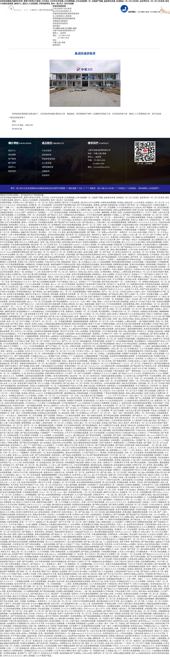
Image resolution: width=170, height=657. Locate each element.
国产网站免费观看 (136, 609)
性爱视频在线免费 (114, 579)
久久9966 (132, 232)
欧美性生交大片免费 (50, 653)
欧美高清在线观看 (151, 329)
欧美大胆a (55, 604)
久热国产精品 (65, 339)
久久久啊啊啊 (54, 398)
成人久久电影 (150, 638)
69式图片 (122, 205)
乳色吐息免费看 (120, 559)
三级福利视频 (150, 262)
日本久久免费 (79, 517)
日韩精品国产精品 (152, 648)
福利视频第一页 (34, 450)
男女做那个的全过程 (32, 388)
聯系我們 (56, 45)
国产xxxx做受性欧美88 (155, 490)
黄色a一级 (76, 262)
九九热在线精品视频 (12, 609)
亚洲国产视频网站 (86, 349)
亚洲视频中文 (39, 576)
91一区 (25, 480)
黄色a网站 (132, 472)
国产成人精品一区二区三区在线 (51, 255)
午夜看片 (4, 235)
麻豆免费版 (159, 465)
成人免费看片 (105, 269)
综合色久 (51, 515)
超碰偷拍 (89, 500)
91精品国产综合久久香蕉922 (135, 433)
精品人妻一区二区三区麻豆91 (24, 552)
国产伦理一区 (70, 207)
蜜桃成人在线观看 (161, 349)
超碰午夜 (112, 475)
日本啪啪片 (54, 339)
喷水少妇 (49, 287)
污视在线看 (138, 633)
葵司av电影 (107, 319)
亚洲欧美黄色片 (53, 631)
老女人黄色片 (124, 423)
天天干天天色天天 (120, 396)
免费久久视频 (98, 381)
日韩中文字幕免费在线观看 (84, 601)
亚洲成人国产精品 (109, 423)
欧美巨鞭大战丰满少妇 (72, 242)
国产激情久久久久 (111, 611)
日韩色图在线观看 (88, 621)
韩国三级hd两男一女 (100, 336)
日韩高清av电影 (151, 351)
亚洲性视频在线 (115, 255)
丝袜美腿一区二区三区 (152, 215)
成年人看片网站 (10, 309)
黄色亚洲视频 (106, 264)
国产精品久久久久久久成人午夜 (123, 576)
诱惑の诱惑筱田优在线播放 (88, 264)
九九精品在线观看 (73, 415)
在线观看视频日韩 (135, 351)
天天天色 (12, 524)
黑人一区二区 (66, 292)
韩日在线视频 (150, 391)
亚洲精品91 (95, 363)
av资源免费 (12, 262)
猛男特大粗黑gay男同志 (134, 574)
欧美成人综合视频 (104, 371)
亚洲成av (164, 594)
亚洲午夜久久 (91, 460)
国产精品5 (120, 445)
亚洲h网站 (60, 299)
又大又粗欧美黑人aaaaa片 (70, 245)
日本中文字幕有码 (136, 564)
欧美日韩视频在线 (49, 549)
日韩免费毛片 (78, 339)
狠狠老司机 (54, 259)
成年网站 (134, 621)
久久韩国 (60, 445)
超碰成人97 (41, 522)
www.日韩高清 (84, 403)
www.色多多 (32, 220)
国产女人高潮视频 (143, 398)
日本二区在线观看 (18, 539)
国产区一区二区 (89, 225)
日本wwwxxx (89, 609)
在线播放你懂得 (89, 559)
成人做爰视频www (114, 450)
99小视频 (136, 237)
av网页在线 (126, 272)
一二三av (24, 346)
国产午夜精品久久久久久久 (98, 237)
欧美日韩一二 (18, 371)
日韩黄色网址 (125, 237)
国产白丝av (158, 492)
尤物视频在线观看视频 (54, 438)
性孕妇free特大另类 (142, 269)
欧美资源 (140, 359)
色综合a (8, 529)
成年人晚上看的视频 (127, 331)
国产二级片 (163, 512)
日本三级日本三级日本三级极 (32, 344)
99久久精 (116, 391)
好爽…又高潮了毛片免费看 (126, 628)
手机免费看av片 (41, 309)
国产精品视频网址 (61, 302)
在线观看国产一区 (78, 237)
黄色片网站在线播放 (92, 220)
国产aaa (52, 359)
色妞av (65, 361)
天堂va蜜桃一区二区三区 (135, 227)
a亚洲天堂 (32, 222)
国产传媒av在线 (107, 594)
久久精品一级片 (47, 227)
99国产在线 (144, 289)
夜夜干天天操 (94, 324)
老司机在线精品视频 (56, 235)
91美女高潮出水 (65, 475)
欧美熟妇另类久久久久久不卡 (149, 425)
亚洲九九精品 (38, 324)
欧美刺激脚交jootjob (69, 336)
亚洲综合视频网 (163, 302)
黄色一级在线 (25, 324)
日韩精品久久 (44, 220)
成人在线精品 (46, 443)
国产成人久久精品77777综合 (68, 544)
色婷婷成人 (57, 455)
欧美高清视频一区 (31, 463)
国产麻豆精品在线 (60, 557)
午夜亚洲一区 (55, 329)
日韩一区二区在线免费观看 (116, 381)
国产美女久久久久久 (74, 606)
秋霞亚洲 (4, 230)
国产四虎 (117, 435)
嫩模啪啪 (106, 212)
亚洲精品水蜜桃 (94, 230)
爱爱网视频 (26, 423)
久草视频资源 (85, 336)
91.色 (23, 373)
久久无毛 (135, 289)
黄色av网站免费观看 (64, 240)
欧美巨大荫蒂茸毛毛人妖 (143, 401)
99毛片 (143, 294)
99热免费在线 (145, 225)
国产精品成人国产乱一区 (59, 279)
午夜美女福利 (42, 279)
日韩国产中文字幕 (83, 534)
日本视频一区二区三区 (149, 594)
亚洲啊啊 (20, 376)
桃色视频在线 (79, 247)
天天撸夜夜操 (91, 339)
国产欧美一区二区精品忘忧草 (139, 205)
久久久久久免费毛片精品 (99, 420)
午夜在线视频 (9, 401)
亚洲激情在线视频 (74, 579)
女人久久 (29, 529)
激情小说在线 (89, 386)
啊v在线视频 (148, 309)
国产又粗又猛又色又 (89, 259)
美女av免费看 (109, 274)
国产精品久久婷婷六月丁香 (156, 274)
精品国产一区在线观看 (39, 480)
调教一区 (98, 252)
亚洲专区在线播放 (67, 269)
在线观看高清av (76, 212)
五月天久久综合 (50, 267)
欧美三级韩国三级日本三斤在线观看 (64, 203)
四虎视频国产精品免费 (74, 463)
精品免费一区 (143, 307)
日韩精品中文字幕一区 (123, 500)
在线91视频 (142, 232)
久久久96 (142, 448)
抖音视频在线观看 (46, 222)
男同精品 (50, 532)
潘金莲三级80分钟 (128, 425)
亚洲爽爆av (32, 601)
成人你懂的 (25, 287)
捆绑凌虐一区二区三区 (102, 638)
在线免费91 (116, 440)
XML (81, 188)
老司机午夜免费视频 (15, 294)
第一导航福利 (118, 485)
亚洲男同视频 (6, 203)
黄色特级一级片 (45, 334)
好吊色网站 (76, 524)
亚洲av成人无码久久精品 (88, 272)
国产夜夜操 (38, 292)
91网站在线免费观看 (121, 626)
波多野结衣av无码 (121, 621)
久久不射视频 (43, 552)
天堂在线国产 (158, 403)
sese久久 (72, 302)
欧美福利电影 (23, 386)
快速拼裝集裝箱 (48, 159)
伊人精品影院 (64, 413)
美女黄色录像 (32, 559)
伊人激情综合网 (108, 366)
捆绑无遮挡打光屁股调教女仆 (17, 311)
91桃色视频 (39, 440)
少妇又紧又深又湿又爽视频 (91, 396)
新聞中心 (12, 167)
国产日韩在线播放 (85, 205)
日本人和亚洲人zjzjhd (14, 557)
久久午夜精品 (31, 396)
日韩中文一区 (154, 232)
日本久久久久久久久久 (34, 351)
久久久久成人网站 (138, 242)
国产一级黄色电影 (133, 371)
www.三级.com (139, 297)
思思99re (14, 448)
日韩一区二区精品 (97, 354)
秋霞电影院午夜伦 (105, 621)
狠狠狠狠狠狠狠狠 (81, 321)
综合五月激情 (6, 596)
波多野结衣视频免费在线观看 (46, 331)
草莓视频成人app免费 (85, 623)
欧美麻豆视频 (153, 294)
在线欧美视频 (21, 257)
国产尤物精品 (51, 289)
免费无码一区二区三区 (99, 321)
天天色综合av (31, 403)
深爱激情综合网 (137, 284)
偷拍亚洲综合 (38, 368)
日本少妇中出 (29, 477)
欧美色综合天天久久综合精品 (21, 547)
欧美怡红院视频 (61, 212)
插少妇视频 (125, 611)
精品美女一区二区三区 (79, 376)
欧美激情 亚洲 (150, 569)
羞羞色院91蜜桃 (58, 307)
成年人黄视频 (89, 522)
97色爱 (134, 408)
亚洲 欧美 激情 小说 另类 (79, 363)
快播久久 (21, 524)
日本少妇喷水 (130, 490)
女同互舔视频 (159, 354)
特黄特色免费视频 (109, 203)
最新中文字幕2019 (44, 207)
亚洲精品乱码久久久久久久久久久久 (113, 316)
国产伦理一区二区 (15, 314)
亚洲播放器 (56, 225)
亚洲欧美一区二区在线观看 (40, 205)
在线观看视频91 (17, 284)
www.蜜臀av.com (116, 537)
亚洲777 (61, 614)
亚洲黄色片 (58, 207)
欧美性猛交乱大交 (24, 515)
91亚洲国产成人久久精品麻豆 (101, 571)
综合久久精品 (42, 490)
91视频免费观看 (59, 297)
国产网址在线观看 (138, 463)
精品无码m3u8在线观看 (62, 443)
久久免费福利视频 (31, 591)
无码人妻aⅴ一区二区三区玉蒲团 (142, 396)
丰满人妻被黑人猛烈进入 (122, 269)
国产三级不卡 (71, 438)
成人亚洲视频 (81, 567)
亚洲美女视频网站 (90, 242)
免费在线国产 (144, 279)
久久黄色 (62, 232)
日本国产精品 (158, 324)
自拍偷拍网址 (102, 641)
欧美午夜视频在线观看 (12, 492)
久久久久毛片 (99, 564)
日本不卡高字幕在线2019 (106, 539)
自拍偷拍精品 (96, 515)
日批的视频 (71, 255)
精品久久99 (120, 344)
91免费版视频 (86, 564)
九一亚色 (54, 269)
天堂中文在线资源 (24, 569)
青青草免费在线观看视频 (100, 227)
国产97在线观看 (84, 373)
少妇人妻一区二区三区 (139, 235)
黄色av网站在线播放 (134, 393)
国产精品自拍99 (113, 408)
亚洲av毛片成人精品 (56, 319)
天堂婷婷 (149, 574)
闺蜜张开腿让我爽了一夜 (47, 502)
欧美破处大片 (9, 465)
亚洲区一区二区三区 (46, 396)
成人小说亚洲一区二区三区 (104, 599)
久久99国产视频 (67, 458)
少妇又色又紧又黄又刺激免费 (25, 259)
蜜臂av (24, 222)
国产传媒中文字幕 (23, 401)
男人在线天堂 (33, 567)
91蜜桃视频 (162, 638)
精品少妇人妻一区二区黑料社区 (121, 596)
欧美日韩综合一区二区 (24, 497)
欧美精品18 (78, 220)
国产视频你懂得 (120, 361)
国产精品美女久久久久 (40, 594)
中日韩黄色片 (13, 378)
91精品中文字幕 (26, 398)
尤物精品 (149, 406)
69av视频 (36, 423)
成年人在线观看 (74, 309)
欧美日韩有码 (17, 279)
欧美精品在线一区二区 (20, 428)
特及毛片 (56, 497)
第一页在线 (122, 554)
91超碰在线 (79, 356)
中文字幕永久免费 (22, 341)
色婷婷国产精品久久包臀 (25, 458)
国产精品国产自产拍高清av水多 (68, 222)
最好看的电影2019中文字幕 (32, 438)
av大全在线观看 (7, 549)
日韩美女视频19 (160, 205)
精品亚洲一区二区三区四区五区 (44, 245)
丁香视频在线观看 (22, 581)
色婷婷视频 (64, 653)
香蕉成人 (117, 272)
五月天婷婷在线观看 (72, 425)
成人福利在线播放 (51, 292)
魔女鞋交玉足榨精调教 (100, 359)
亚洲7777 (130, 336)
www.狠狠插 (18, 351)
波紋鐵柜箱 (46, 155)
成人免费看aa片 (24, 269)
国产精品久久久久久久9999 (129, 373)
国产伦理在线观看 (43, 455)
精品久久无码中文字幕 (114, 497)
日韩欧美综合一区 (157, 220)
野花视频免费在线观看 (109, 438)
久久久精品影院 (14, 440)
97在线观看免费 (7, 227)
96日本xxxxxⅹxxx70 (43, 497)
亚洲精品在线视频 (8, 515)
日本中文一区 (42, 614)
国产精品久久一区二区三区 (36, 203)
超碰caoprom (125, 438)
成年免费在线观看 (148, 549)
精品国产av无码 (154, 470)
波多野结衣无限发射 (72, 344)
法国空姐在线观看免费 (34, 376)
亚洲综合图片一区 (38, 453)
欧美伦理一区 (124, 284)
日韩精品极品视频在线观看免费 (71, 289)
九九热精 (128, 401)
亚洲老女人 (116, 403)
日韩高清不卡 (31, 255)
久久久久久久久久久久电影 (59, 274)
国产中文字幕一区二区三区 (70, 522)
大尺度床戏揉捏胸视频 (132, 245)
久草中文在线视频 (113, 242)
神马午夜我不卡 (138, 487)
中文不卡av (56, 341)
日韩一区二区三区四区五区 (36, 359)
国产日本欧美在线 (18, 616)
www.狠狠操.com (81, 240)
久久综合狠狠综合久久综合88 (129, 207)
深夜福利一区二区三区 (22, 641)
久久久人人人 (156, 440)
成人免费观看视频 (20, 527)
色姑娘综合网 (76, 391)
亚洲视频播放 (31, 495)
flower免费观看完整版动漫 (18, 252)
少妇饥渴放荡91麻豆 (112, 383)
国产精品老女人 (89, 222)
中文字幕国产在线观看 (29, 435)
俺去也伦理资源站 (130, 383)
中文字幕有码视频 (42, 562)
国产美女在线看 (7, 601)
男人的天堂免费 (145, 354)
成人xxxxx (117, 235)
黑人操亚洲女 (42, 465)
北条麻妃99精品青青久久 (133, 212)
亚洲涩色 (108, 544)
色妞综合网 (127, 403)
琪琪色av (60, 415)
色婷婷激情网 (98, 604)
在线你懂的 (26, 646)
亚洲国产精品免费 (146, 606)
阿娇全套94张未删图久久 (135, 497)
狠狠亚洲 (123, 314)
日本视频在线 (17, 586)
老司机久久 (112, 284)
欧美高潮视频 (106, 646)
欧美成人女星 (28, 455)
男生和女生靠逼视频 (35, 373)
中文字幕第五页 (142, 386)
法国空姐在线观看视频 (75, 487)
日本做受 (31, 616)
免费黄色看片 (119, 443)
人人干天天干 (99, 480)
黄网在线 (59, 467)
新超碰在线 (113, 205)
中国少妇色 (141, 430)
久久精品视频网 (114, 225)
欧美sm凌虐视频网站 (65, 440)
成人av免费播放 (38, 361)
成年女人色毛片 (71, 507)
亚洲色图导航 (92, 289)
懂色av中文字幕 (71, 445)
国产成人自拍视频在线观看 (44, 282)
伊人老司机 (28, 331)
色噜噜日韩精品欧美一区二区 (154, 282)
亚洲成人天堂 (69, 277)
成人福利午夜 (67, 497)
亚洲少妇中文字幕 (78, 250)
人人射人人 (132, 448)
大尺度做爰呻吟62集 (95, 247)
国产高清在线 (58, 463)
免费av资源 (139, 618)
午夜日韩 (12, 621)
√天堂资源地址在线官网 (152, 259)
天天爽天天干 (107, 334)
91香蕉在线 (70, 299)
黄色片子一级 (118, 227)
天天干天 (87, 398)
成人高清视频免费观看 (117, 222)
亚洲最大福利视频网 (91, 467)
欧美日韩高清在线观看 (14, 403)
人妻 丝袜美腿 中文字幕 (33, 314)
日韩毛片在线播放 (36, 262)
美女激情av (14, 230)
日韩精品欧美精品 (66, 549)
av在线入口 (163, 500)
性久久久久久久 (7, 581)
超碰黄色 (143, 344)
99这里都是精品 (147, 623)
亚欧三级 (59, 277)
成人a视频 (96, 257)
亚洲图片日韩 (54, 356)
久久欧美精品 (9, 475)
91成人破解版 (92, 326)
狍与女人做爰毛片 (51, 406)
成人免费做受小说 (159, 240)
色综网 (94, 440)
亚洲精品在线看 (43, 264)
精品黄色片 (81, 284)
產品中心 (12, 151)
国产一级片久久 (23, 606)
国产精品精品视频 (111, 415)
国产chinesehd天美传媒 (54, 378)
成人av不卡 (100, 609)
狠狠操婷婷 (66, 262)
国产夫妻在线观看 (22, 356)
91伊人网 (64, 406)
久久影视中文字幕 (20, 510)
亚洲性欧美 (101, 386)
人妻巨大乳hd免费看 (41, 269)
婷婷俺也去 (72, 297)
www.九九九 (115, 307)
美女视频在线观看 (152, 210)
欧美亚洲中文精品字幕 (96, 284)
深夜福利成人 (29, 279)
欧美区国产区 (83, 631)
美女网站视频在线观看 (26, 207)
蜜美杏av (69, 428)
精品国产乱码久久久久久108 (47, 589)
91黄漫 (120, 477)
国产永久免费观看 (90, 391)
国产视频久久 (48, 500)
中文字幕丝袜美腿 (110, 331)
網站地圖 (72, 188)
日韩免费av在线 (38, 287)
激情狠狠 (82, 485)
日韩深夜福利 (68, 495)
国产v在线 (153, 596)
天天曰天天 (164, 279)
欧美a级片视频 (33, 539)
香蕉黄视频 (150, 264)
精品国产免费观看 (22, 217)
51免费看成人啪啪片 (115, 267)
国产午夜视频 (106, 547)
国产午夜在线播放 (158, 529)
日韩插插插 (18, 250)
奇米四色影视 (20, 487)
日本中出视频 (123, 475)
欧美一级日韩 (121, 549)
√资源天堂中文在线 (90, 344)
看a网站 (103, 453)
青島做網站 (143, 188)
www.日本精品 (19, 237)
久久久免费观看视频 (36, 584)
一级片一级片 (117, 413)
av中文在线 (135, 646)
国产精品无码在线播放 (37, 235)
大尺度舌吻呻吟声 (69, 403)
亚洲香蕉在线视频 (146, 408)
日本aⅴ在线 (87, 653)
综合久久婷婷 (91, 378)
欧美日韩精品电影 (84, 334)
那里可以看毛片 (12, 366)
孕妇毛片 (87, 287)
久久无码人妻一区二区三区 (60, 601)
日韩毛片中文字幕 (20, 472)
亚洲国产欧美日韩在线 (34, 554)
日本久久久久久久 (34, 505)
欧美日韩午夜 (20, 584)
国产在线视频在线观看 (152, 247)
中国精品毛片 (148, 363)
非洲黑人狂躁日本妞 (138, 475)
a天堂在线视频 (51, 646)
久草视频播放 (60, 227)
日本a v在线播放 (117, 321)
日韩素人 (152, 230)
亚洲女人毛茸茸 (63, 359)
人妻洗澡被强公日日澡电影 (52, 366)
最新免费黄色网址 (135, 329)
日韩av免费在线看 (103, 522)
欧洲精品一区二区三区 (148, 628)
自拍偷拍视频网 (123, 366)
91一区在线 (116, 326)
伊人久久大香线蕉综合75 (145, 336)
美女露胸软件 (87, 267)
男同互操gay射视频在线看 (11, 240)
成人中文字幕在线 (99, 475)
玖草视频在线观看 (81, 433)
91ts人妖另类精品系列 (114, 401)
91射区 (37, 411)
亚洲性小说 (15, 247)
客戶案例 (12, 159)
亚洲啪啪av (15, 232)
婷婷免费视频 (163, 366)
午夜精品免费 (41, 547)
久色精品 (165, 418)
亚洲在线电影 (95, 331)
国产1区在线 (71, 408)
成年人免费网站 (16, 329)
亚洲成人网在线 (68, 304)
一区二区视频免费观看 (62, 321)
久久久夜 (73, 349)
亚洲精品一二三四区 (142, 346)
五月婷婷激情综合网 (144, 356)
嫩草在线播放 (60, 519)
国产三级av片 (90, 299)
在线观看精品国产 (69, 230)
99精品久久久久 (148, 646)
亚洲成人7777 (138, 274)
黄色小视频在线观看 (66, 646)
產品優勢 (12, 155)
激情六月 (159, 631)
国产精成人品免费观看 (72, 455)
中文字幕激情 (118, 279)
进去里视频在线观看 (46, 240)
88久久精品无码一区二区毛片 (101, 448)
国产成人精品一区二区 (40, 252)
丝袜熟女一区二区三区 (155, 203)
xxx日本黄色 (139, 203)
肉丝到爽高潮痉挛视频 (121, 262)
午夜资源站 (70, 334)
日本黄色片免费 (109, 297)
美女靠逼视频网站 (8, 606)
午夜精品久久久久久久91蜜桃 (35, 329)
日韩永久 (25, 564)
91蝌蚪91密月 (104, 326)
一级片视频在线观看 (146, 321)
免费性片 (117, 470)
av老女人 (54, 567)
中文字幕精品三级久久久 (67, 282)
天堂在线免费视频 (82, 465)
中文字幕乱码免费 (95, 215)
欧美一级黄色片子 (53, 420)
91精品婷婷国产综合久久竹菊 (70, 386)
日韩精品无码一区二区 (121, 311)
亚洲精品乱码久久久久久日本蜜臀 (131, 581)
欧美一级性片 (48, 277)
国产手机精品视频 (16, 500)
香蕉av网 (118, 418)
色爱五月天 (42, 448)
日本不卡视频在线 (159, 502)
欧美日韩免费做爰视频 (72, 225)
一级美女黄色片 (76, 217)
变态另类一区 (124, 495)
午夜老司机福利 (8, 257)
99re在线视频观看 (148, 237)
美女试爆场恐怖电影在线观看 (85, 443)
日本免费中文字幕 (64, 515)
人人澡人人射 (93, 250)
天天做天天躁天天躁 (147, 302)
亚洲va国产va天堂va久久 (80, 411)
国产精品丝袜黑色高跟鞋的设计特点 (91, 255)
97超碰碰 (156, 517)
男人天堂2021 (17, 331)
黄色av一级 (19, 272)
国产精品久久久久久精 (152, 316)
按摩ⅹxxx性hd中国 (109, 232)
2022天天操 (82, 297)
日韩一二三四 (129, 450)
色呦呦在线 (144, 334)
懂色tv (100, 302)
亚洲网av (49, 376)
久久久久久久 (94, 366)
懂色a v (126, 235)
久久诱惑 (31, 297)
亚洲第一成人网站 (8, 420)
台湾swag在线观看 (53, 210)
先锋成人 (158, 309)
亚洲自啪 (115, 237)
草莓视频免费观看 (33, 500)
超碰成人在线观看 (16, 359)
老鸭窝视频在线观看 (137, 567)
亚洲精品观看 (123, 482)
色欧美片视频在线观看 (16, 297)
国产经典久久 (135, 316)
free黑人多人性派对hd (44, 519)
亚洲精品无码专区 (16, 396)
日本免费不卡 (75, 626)
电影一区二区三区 (112, 247)
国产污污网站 (156, 235)
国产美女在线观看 (37, 420)
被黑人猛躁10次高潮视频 (23, 534)
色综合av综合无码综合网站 (81, 480)
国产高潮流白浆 (133, 623)
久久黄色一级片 (102, 623)
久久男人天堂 (6, 430)
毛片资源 (15, 485)
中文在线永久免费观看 (100, 403)
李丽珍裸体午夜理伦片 (54, 373)
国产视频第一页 (150, 207)
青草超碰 (53, 614)
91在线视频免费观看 (156, 497)
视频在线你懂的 (34, 277)
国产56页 (143, 299)
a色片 (143, 292)
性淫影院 (82, 230)
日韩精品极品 (80, 428)
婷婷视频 (55, 294)
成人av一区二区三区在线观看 (63, 284)
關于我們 (12, 163)
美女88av (154, 279)
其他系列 (45, 175)
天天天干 (68, 433)
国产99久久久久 (30, 240)
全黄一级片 (16, 413)
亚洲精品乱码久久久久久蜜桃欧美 (141, 527)
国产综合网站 (28, 562)
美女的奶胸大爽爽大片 (104, 549)
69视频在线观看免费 (85, 277)
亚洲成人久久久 (136, 507)
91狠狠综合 (63, 363)
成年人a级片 (128, 618)
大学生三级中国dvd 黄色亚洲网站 (145, 591)
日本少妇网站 (124, 257)
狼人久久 (125, 242)
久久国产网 (91, 371)
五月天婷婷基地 (41, 316)
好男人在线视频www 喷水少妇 (54, 539)
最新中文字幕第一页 (105, 299)
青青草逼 (5, 579)
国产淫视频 (24, 366)
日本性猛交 (150, 487)
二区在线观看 (29, 490)
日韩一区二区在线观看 (37, 215)
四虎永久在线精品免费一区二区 (43, 386)
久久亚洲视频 (20, 215)
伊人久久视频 (44, 383)
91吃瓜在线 (54, 599)
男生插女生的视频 (80, 420)
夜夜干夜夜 (125, 542)
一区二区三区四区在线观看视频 (74, 448)
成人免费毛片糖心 (84, 210)
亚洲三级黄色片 (95, 297)
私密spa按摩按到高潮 (122, 210)
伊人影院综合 (97, 383)
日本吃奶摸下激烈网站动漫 (64, 205)
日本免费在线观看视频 (136, 217)
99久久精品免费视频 (120, 507)
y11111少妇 (17, 463)
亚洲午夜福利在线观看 (102, 210)
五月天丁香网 (151, 212)
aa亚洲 (101, 242)
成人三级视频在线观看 (77, 539)
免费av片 (136, 532)
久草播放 (109, 651)
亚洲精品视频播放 (65, 247)
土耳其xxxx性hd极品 (126, 552)
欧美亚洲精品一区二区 (150, 304)
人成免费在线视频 (113, 354)
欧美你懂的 (154, 311)
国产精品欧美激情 (31, 507)
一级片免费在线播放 (73, 467)
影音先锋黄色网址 (61, 376)
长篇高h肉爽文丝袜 (130, 225)
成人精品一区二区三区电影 (144, 252)
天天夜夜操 (155, 255)
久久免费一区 (163, 569)
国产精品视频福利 (109, 257)
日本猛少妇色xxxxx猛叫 (130, 292)
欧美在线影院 (44, 512)
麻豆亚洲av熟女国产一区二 (113, 282)
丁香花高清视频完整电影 (98, 368)
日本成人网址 (138, 287)
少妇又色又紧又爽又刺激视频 (43, 217)
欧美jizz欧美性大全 (124, 252)
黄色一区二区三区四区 (40, 341)
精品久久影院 (154, 475)
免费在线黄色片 (160, 614)
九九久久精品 (82, 354)
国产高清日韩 (42, 643)
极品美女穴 (54, 458)
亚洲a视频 (127, 512)
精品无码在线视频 (80, 324)
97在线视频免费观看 (126, 386)
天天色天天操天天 (123, 274)
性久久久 (93, 316)
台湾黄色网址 (106, 272)
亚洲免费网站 (77, 616)
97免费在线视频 (130, 230)
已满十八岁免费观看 (135, 406)
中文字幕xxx (16, 467)
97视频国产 (143, 230)
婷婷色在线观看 (142, 445)
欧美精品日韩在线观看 (47, 413)
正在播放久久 (18, 495)
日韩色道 (46, 294)
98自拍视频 (162, 552)
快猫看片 (68, 368)
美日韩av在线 (131, 279)
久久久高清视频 (146, 349)
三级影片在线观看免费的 (70, 388)
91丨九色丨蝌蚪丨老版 (87, 302)
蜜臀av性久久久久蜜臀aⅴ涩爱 (37, 430)
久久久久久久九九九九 (148, 222)
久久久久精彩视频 (33, 284)
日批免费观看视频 (106, 460)
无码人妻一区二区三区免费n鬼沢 (128, 277)
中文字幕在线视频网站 (51, 470)
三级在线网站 (127, 435)
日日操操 (46, 284)
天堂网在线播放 (10, 653)
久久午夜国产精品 (14, 574)
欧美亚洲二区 (45, 225)
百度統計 (122, 188)
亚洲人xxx (17, 455)
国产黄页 (14, 324)
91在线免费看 (156, 376)
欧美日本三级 (78, 643)
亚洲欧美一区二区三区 (129, 492)
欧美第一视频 (95, 319)
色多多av (139, 450)
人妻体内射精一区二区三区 (52, 423)
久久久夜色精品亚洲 (136, 314)
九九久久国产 (20, 212)
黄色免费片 (126, 408)
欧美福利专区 (157, 269)
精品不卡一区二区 (58, 252)
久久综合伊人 (18, 430)
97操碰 (10, 487)
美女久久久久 (9, 376)
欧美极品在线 (45, 463)
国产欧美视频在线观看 (74, 378)
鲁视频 (139, 443)
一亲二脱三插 (156, 445)
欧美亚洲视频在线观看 (67, 574)
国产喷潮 (85, 359)
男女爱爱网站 (63, 217)
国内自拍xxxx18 (82, 227)
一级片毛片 (76, 359)
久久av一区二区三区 (48, 492)
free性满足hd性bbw (127, 359)
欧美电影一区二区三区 (132, 309)
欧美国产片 (110, 341)
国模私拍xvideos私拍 (74, 477)
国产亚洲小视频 (31, 408)
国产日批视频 (49, 415)
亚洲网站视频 (108, 418)
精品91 (28, 326)
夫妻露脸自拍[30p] (144, 339)
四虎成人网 (109, 287)
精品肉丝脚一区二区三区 (98, 576)
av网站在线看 (131, 321)
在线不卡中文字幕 (139, 368)
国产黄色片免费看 (158, 334)
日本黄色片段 (77, 279)
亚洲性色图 (65, 250)
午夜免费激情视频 (99, 534)
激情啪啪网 (33, 225)
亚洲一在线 (102, 225)
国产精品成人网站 (116, 294)
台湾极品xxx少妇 (89, 262)
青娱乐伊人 (15, 579)
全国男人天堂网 (30, 574)
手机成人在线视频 (154, 217)
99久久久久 (146, 651)
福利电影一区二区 (35, 418)
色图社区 (73, 638)
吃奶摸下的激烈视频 (126, 339)
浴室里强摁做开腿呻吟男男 (123, 430)
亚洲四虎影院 (89, 401)
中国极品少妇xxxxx (39, 356)
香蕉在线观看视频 (42, 534)
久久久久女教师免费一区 (87, 207)
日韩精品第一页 (163, 264)
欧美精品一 (16, 391)
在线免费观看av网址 (131, 304)
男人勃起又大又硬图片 (9, 346)
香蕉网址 (97, 334)
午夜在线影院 (119, 371)
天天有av (164, 232)
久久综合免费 (7, 368)
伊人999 (86, 455)
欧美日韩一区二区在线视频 (14, 450)
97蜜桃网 (59, 425)
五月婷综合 (38, 529)
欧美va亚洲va (113, 314)
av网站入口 (148, 277)
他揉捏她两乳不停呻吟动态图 (128, 259)
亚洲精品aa (83, 413)
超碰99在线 (32, 636)
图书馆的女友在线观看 (61, 505)
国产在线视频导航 (8, 386)
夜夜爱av (41, 596)
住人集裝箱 (46, 163)
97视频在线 (155, 428)
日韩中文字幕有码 (160, 559)
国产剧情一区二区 (24, 571)
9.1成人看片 (136, 460)
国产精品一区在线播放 (132, 215)
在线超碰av (145, 584)
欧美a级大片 (94, 240)
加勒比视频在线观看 (122, 653)
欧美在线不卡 (145, 250)
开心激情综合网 (80, 368)
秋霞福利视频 (83, 393)
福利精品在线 (89, 279)
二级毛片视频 (15, 393)
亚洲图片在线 (160, 356)
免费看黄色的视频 (121, 264)
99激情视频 (155, 418)
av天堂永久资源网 (89, 245)
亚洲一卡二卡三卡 (27, 522)
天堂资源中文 (147, 485)
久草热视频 (70, 623)
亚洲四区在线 (99, 651)
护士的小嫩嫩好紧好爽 (40, 604)
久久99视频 (129, 398)
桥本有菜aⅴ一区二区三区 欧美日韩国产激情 (150, 272)
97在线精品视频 (69, 210)
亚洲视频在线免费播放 (114, 398)
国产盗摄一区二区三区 (25, 465)
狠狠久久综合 (91, 463)
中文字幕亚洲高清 (33, 371)
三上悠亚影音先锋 (8, 304)
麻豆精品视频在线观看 (76, 232)
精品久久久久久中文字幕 (71, 314)
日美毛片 (103, 259)
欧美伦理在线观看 (150, 460)
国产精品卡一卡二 (140, 415)
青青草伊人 (43, 601)
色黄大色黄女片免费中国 (157, 227)
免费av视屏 (140, 547)
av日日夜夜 (13, 398)
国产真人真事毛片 (11, 289)
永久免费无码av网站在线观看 (101, 329)
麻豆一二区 (62, 564)
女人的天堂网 (9, 354)
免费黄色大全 (44, 626)
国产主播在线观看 (156, 299)
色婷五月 (73, 272)
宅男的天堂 (137, 465)
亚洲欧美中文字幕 (25, 309)
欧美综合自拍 (137, 626)
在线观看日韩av (151, 609)
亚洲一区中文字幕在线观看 (93, 502)
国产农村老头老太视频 (18, 460)
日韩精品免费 (13, 435)
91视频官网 (5, 247)
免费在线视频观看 (124, 297)
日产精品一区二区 (8, 210)
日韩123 (149, 314)
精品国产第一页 (35, 267)
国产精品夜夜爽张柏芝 (122, 346)
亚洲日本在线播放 (137, 264)
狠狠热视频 (90, 304)
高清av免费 (35, 366)
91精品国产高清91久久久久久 (111, 289)
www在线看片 (49, 445)
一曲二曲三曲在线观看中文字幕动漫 (98, 591)
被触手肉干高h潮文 (160, 225)
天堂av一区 (89, 351)
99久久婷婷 (62, 309)
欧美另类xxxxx (145, 621)
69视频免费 (36, 299)
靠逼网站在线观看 (111, 557)
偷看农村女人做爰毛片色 (54, 472)
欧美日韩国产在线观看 (49, 250)
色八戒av (20, 255)
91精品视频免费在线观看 (72, 537)
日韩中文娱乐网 (150, 267)
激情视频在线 (15, 316)
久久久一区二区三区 (25, 307)
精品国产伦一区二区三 (159, 289)
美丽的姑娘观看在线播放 (111, 376)
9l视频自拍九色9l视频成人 (75, 215)
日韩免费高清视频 (29, 413)
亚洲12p (134, 220)
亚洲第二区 (60, 559)
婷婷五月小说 (99, 267)
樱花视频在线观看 (46, 425)
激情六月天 (107, 235)
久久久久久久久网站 (92, 212)
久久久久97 (125, 646)
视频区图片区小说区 (22, 368)
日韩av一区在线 (131, 299)
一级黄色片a (69, 430)
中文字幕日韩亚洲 (18, 220)
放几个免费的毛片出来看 (109, 425)
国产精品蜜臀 (160, 564)
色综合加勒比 (121, 329)
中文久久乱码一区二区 (154, 477)
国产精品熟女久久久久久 (131, 247)
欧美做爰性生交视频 (122, 465)
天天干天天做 (6, 438)
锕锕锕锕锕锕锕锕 (49, 475)
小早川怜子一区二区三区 (41, 321)
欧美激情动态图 (75, 492)
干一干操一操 (63, 411)
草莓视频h (119, 299)
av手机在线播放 (126, 633)
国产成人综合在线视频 (152, 326)
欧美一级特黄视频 (46, 633)
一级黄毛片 (123, 232)
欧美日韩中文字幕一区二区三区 (97, 217)
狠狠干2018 (101, 304)
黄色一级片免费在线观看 (92, 415)
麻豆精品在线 (79, 435)
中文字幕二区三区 (118, 455)
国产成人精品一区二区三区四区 (76, 383)
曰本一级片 (107, 626)
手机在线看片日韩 (123, 591)
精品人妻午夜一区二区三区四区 (79, 307)
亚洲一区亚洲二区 (53, 230)
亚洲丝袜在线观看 (116, 453)
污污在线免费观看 (114, 304)
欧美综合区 (95, 376)
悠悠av (65, 329)
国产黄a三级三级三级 (93, 542)
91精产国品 (75, 621)
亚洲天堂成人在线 (104, 279)
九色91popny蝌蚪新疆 (121, 220)
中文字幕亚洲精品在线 (32, 391)
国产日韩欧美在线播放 (105, 445)
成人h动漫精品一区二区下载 (74, 569)
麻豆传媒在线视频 (144, 517)
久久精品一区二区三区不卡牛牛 (27, 470)
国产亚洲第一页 (40, 319)
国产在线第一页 (142, 428)
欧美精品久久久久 (140, 438)
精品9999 (88, 606)
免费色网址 (133, 222)
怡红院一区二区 (48, 299)
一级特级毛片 (59, 408)
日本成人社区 (129, 428)
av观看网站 (155, 307)
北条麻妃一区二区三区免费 (86, 311)
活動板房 (45, 171)
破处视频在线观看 (159, 346)
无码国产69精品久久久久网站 (32, 289)
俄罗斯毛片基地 (89, 470)
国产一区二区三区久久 (137, 539)
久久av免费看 (46, 435)
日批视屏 (16, 438)
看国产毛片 (46, 571)
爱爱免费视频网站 (102, 349)
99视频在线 (30, 264)
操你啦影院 (129, 413)
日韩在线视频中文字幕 (156, 292)
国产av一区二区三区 (110, 292)
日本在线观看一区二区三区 (114, 406)
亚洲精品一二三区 (46, 212)
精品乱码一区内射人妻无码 (73, 450)
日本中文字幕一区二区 (82, 599)
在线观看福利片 (112, 487)
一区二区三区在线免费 (71, 470)
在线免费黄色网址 (154, 430)
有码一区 (160, 321)
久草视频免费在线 (65, 517)
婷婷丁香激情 (18, 326)
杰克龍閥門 (153, 188)
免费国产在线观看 (130, 354)
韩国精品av (97, 274)
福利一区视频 (20, 601)
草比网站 (42, 232)
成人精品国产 (51, 363)
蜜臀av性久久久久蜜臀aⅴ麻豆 (27, 242)
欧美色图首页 (106, 485)
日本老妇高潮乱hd (150, 245)
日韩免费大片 (93, 485)
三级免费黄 (107, 435)
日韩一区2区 (33, 257)
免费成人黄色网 (100, 205)
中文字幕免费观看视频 (14, 264)
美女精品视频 (79, 371)
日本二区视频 (90, 586)
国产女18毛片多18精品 (51, 450)
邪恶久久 (13, 269)
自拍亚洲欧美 (146, 589)
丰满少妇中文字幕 (52, 262)
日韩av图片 (102, 222)
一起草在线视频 (48, 544)
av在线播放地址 (38, 311)
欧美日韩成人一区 (133, 282)
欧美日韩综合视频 (117, 336)
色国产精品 (37, 445)
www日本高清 (62, 396)
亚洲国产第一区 (143, 440)
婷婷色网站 (14, 225)
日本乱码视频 (138, 262)
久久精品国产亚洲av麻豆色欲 (144, 420)
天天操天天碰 (92, 269)
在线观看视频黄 (79, 292)
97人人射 (71, 351)
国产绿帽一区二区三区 (33, 586)
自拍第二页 (122, 351)
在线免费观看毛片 (146, 388)
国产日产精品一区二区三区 (57, 346)
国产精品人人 (39, 569)
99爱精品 (144, 311)
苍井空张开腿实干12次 (29, 485)
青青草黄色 (45, 336)
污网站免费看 (13, 443)
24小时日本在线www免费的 (124, 544)
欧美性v (160, 257)
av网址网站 (124, 534)
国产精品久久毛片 (55, 215)
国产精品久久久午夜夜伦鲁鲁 (89, 406)
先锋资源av (111, 386)
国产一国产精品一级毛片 (127, 240)
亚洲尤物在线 (143, 255)
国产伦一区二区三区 (70, 341)
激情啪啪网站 (126, 415)
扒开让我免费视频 (13, 222)
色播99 (165, 547)
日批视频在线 (27, 440)
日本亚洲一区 (156, 386)
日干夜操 (20, 210)
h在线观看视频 (50, 428)
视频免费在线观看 (140, 512)
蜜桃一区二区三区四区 (95, 643)
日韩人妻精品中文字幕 (47, 574)
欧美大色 (35, 227)
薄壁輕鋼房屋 (47, 167)
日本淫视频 (86, 257)
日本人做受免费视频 (17, 235)
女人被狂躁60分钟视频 (104, 277)
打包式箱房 (46, 151)
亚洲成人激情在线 (125, 203)
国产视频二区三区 (151, 443)
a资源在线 (106, 220)
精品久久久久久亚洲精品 (105, 351)
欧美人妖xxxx (164, 524)
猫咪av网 (43, 257)
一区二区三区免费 (104, 559)
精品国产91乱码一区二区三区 (70, 381)
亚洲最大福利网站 (43, 297)
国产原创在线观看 (94, 435)
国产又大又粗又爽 (108, 240)
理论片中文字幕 (67, 331)
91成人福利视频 (71, 485)
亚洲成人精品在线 (155, 331)
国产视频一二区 (94, 232)
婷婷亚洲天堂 (147, 537)
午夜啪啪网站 (155, 415)
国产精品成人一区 (138, 519)
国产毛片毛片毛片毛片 (113, 574)
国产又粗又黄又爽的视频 (141, 614)
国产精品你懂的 (103, 527)
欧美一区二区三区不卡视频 (18, 321)
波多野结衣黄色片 (130, 334)
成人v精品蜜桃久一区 (60, 237)
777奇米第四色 (57, 433)
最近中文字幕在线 (123, 287)
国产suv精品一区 (132, 294)
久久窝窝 (118, 467)
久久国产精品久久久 (26, 304)
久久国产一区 (71, 373)
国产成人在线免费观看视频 (77, 319)
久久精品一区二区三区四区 (94, 314)
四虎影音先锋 (18, 406)
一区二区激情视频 (53, 361)
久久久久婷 (164, 344)
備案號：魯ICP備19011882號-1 (102, 188)
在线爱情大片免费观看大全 (18, 623)
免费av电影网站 (94, 292)
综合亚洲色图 (163, 207)
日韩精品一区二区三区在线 (100, 361)
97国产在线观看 (150, 458)
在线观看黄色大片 (104, 346)
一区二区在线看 (135, 554)
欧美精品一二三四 (33, 272)
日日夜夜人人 (28, 519)
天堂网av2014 (18, 203)
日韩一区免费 (118, 490)
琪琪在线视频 (157, 643)
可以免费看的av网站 (28, 448)
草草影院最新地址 (24, 292)
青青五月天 (19, 336)
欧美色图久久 (17, 445)
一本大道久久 (11, 415)
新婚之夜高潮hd (40, 515)
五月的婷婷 (59, 487)
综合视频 (158, 277)
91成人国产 (49, 641)
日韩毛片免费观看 (73, 559)
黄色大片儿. (64, 391)
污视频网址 (16, 373)
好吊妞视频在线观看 (125, 341)
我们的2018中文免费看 (90, 203)
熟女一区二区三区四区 (69, 259)
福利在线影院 (18, 381)
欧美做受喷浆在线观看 (22, 319)
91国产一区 (160, 581)
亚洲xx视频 (88, 252)
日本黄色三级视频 (129, 606)
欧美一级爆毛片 (129, 255)
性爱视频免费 (145, 240)
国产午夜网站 (76, 653)
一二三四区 (67, 584)
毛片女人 (24, 225)
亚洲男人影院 (116, 212)
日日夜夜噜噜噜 (85, 648)
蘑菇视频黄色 (161, 599)
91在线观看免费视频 (54, 344)
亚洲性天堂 (56, 512)
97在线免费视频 (96, 393)
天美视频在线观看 (30, 492)
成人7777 (27, 445)
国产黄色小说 (98, 398)
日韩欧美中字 (99, 495)
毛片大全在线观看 (97, 433)
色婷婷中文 (32, 212)
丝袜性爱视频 (13, 522)
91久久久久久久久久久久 (116, 502)
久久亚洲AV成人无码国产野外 (136, 376)
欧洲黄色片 (43, 259)
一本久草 (152, 552)
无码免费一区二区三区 (77, 294)
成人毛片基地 (161, 378)
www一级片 (63, 492)
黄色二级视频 (49, 418)
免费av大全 (144, 220)
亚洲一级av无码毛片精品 (51, 242)
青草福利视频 (99, 341)
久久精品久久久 (151, 359)
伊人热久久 (18, 507)
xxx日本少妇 (50, 440)
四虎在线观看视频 (154, 242)
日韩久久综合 (102, 458)
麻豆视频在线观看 (114, 512)
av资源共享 (18, 408)
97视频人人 (117, 215)
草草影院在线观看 (152, 284)
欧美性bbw (152, 539)
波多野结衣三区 (73, 257)
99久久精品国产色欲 (54, 527)
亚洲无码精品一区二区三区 (76, 366)
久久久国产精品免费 (83, 495)
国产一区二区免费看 (107, 207)
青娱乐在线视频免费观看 (119, 519)
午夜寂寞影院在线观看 (16, 599)
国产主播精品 (117, 618)
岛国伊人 (51, 648)
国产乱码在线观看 (155, 557)
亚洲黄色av (54, 643)
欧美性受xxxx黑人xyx (82, 475)
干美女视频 (96, 282)
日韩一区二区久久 (11, 453)
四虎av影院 (158, 589)
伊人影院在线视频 (105, 245)
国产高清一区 (109, 252)
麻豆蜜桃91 (108, 500)
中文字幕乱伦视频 (18, 636)
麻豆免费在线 (117, 388)
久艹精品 (163, 297)
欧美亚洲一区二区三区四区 (137, 505)
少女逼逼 (119, 594)
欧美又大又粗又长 (86, 445)
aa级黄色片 (55, 336)
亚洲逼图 (71, 227)
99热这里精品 (22, 205)
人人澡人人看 (162, 237)
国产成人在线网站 (31, 250)
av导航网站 (131, 443)
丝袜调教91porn (60, 636)
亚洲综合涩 (66, 420)
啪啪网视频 (153, 344)
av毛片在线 (133, 250)
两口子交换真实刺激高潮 (97, 636)
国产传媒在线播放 (49, 411)
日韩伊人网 (104, 250)
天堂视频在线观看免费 (53, 393)
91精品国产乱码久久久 (84, 532)
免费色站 (70, 311)
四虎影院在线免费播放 (82, 505)
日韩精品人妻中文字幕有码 (47, 616)
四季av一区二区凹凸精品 (61, 220)
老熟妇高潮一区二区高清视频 (30, 415)
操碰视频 (122, 458)
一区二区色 (52, 232)
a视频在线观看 (128, 467)
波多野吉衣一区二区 (124, 631)
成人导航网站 (28, 411)
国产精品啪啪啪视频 (19, 267)
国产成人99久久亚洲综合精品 (61, 316)
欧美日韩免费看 (115, 230)
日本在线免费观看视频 (35, 210)
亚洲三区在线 (138, 210)
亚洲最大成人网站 (75, 252)
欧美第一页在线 (136, 482)
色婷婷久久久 (67, 465)
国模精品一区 (54, 448)
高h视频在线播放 (31, 557)
